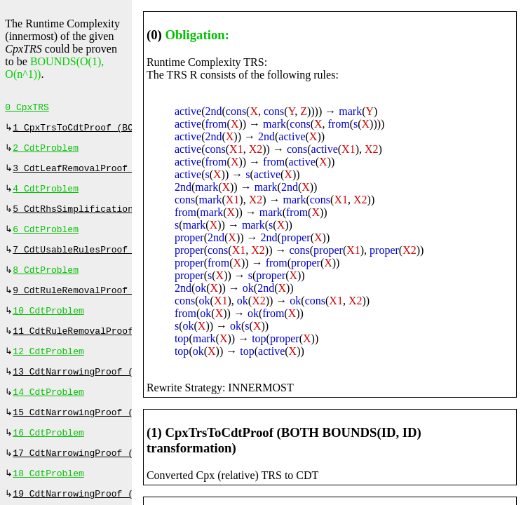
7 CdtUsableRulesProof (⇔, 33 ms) (103, 261)
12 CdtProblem (48, 369)
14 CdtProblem (48, 413)
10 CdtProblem (48, 326)
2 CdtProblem (46, 152)
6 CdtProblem (46, 239)
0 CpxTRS (26, 108)
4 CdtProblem (46, 195)
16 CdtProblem (48, 456)
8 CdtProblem (46, 282)
